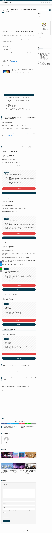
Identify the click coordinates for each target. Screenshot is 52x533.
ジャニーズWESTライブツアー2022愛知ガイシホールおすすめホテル (17, 100)
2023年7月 (40, 42)
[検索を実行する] (50, 10)
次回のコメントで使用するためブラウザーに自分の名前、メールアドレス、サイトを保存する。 (18, 510)
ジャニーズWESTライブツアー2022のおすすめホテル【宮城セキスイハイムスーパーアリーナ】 (22, 70)
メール (4, 503)
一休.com (6, 135)
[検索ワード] (44, 10)
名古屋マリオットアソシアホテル (12, 101)
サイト (4, 507)
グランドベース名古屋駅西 (11, 106)
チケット (40, 16)
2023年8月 (40, 40)
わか (6, 442)
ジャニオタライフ (6, 2)
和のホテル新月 (42, 56)
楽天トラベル (15, 133)
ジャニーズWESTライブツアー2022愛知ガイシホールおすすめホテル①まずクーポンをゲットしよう (45, 51)
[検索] (50, 0)
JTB (24, 133)
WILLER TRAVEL (14, 61)
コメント (4, 487)
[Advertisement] (18, 21)
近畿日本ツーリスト (29, 133)
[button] (4, 423)
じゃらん (10, 133)
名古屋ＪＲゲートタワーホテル (12, 105)
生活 (3, 418)
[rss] (48, 0)
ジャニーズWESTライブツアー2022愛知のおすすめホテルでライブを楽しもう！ (19, 109)
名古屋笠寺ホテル (10, 104)
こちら (14, 60)
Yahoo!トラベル (20, 133)
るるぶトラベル (10, 135)
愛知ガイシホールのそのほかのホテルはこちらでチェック (15, 108)
